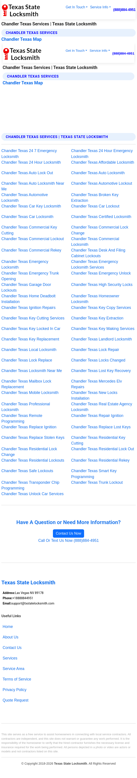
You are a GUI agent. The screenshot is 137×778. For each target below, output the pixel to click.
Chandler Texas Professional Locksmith (25, 407)
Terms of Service (17, 679)
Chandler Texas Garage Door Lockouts (26, 287)
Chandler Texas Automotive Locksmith (24, 198)
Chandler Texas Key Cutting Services (32, 318)
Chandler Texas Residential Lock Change (29, 452)
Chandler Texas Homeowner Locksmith (95, 299)
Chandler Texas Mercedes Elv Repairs (96, 384)
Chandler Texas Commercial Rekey (31, 250)
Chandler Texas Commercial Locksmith (95, 242)
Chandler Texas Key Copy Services (101, 307)
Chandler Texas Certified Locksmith (101, 216)
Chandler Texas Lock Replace (26, 360)
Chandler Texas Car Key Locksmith (31, 206)
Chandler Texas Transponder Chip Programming (30, 485)
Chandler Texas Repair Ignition (97, 415)
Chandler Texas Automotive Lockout (101, 183)
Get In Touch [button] (75, 7)
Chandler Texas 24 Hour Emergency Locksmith (102, 154)
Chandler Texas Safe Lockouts (27, 471)
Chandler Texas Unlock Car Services (32, 494)
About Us (10, 637)
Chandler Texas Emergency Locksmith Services (94, 264)
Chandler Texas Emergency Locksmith (24, 264)
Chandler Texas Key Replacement (30, 339)
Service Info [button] (99, 7)
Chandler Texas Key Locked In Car (30, 328)
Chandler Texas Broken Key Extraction (95, 198)
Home (8, 626)
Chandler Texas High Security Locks (102, 284)
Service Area (13, 668)
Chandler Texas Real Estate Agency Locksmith (101, 407)
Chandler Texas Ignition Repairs (28, 307)
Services (10, 658)
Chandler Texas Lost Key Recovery (101, 371)
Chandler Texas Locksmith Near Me (31, 371)
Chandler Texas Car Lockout (95, 206)
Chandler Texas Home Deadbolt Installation (28, 299)
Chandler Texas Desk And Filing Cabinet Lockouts (98, 253)
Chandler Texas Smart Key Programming (94, 474)
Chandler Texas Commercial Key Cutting (29, 230)
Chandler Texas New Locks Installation (94, 395)
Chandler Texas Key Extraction (97, 318)
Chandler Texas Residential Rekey (100, 460)
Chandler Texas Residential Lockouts (32, 460)
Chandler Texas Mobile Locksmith (29, 392)
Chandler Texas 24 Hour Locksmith (31, 162)
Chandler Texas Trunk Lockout (97, 482)
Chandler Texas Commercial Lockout (32, 239)
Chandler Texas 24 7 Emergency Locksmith (29, 154)
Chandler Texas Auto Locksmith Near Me (32, 186)
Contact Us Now (68, 533)
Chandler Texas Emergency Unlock (101, 273)
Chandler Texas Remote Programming (21, 418)
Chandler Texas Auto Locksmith (98, 173)
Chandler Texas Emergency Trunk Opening (30, 276)
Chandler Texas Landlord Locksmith (101, 339)
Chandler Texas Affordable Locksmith (102, 162)
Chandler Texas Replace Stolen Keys (32, 437)
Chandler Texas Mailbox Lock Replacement (26, 384)
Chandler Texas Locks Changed (98, 360)
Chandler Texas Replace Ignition (28, 427)
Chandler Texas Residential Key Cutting (98, 440)
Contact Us (12, 647)
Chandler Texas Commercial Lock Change (99, 230)
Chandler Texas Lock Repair (95, 349)
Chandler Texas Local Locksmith (28, 349)
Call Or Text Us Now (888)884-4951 (68, 540)
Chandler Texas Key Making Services (102, 328)
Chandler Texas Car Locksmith (27, 216)
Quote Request (15, 700)
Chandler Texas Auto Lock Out (27, 173)
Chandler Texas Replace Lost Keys (101, 427)
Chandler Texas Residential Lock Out (102, 449)
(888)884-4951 (124, 10)
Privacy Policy (14, 690)
